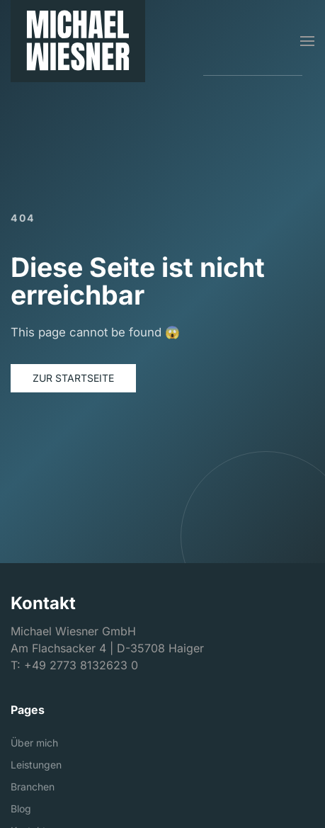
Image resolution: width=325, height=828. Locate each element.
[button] (307, 41)
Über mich (34, 743)
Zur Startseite (73, 378)
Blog (21, 809)
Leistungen (36, 765)
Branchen (33, 787)
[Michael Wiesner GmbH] (78, 41)
